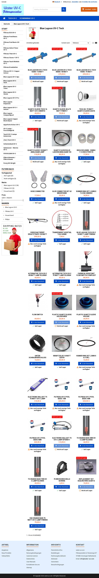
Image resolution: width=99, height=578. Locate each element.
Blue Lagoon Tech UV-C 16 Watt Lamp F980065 (86, 233)
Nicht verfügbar (10, 178)
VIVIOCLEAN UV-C (9, 153)
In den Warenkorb (37, 78)
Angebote (5, 550)
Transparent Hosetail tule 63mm (61, 233)
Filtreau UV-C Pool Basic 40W (86, 398)
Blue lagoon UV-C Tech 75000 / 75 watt (86, 71)
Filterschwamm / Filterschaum (9, 158)
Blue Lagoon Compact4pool (8, 114)
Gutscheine (54, 562)
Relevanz (81, 43)
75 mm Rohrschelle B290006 (62, 480)
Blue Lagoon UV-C (11, 185)
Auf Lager (8, 176)
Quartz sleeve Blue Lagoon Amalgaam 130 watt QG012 (62, 152)
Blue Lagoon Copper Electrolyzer (10, 120)
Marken (5, 203)
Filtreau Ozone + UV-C (11, 57)
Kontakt (4, 2)
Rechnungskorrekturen (58, 556)
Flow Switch (37, 314)
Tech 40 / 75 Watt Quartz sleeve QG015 (86, 110)
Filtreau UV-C (9, 188)
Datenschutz (30, 559)
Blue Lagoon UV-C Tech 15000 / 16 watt (37, 71)
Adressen (54, 559)
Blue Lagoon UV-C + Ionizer (10, 108)
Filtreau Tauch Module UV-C (11, 62)
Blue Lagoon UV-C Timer (9, 87)
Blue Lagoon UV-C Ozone (9, 93)
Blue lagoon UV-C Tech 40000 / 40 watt (62, 71)
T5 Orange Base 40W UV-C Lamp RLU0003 (86, 439)
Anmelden (75, 2)
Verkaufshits (6, 556)
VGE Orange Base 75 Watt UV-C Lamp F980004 (37, 519)
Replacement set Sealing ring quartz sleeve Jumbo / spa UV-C (86, 481)
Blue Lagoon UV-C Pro (11, 98)
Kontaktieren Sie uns (33, 564)
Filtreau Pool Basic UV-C (11, 43)
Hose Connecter (37, 191)
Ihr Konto (56, 545)
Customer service (32, 556)
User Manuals (30, 562)
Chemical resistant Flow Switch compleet (86, 274)
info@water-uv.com (87, 559)
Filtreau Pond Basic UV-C (10, 37)
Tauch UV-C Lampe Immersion (10, 135)
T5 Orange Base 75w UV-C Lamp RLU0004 (37, 480)
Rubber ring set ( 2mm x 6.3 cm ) (86, 356)
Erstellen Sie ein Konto (89, 2)
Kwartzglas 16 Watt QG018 (62, 356)
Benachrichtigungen (57, 564)
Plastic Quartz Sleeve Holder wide (62, 315)
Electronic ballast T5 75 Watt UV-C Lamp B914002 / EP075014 (37, 398)
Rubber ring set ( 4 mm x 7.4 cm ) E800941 (86, 192)
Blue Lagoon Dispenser (7, 102)
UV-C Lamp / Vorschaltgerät (8, 129)
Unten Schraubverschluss (37, 356)
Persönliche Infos (56, 550)
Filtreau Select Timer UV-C (10, 49)
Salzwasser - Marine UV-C (10, 148)
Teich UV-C (12, 18)
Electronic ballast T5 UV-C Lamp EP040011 (62, 439)
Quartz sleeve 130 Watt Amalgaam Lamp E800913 (37, 152)
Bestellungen (55, 553)
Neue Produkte (6, 553)
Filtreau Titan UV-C (10, 54)
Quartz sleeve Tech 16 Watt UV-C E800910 (37, 110)
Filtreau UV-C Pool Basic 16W (62, 398)
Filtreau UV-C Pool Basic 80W (37, 439)
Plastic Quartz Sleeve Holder (86, 315)
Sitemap (29, 567)
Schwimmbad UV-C (27, 18)
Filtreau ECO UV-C (9, 32)
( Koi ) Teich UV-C (9, 140)
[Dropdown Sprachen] (57, 2)
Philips (7, 219)
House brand (9, 191)
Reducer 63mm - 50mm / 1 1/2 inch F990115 (86, 151)
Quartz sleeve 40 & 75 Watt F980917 (62, 110)
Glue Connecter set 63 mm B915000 (62, 192)
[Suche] (49, 9)
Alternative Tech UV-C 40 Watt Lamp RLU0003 (37, 274)
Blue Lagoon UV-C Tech (9, 81)
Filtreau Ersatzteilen (10, 67)
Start (4, 29)
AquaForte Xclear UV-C (11, 124)
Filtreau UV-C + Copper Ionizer (11, 72)
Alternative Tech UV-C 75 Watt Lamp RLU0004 (62, 274)
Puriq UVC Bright (9, 163)
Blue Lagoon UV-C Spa (11, 77)
